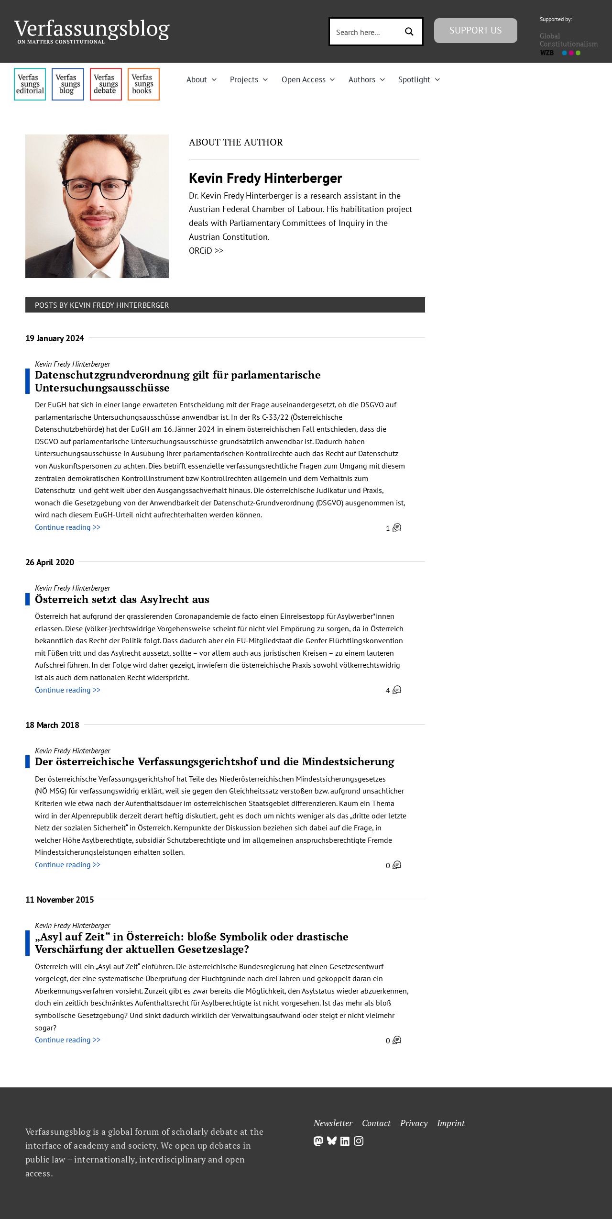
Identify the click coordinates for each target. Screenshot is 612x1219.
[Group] (92, 23)
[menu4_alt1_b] (30, 72)
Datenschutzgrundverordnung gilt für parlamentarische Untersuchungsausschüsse (178, 381)
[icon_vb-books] (144, 72)
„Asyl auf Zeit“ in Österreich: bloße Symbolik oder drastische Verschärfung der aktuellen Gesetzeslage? (192, 942)
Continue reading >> (67, 527)
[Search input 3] (364, 31)
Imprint (451, 1123)
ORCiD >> (206, 250)
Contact (376, 1123)
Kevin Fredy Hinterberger (72, 364)
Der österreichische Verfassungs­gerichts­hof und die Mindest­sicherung (214, 761)
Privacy (413, 1123)
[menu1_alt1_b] (68, 72)
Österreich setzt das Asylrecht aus (122, 599)
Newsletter (333, 1123)
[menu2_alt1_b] (106, 72)
